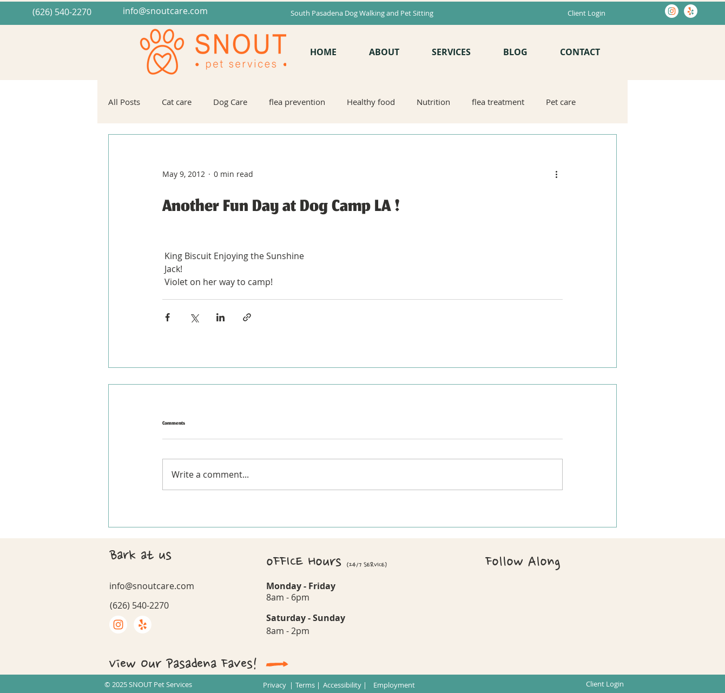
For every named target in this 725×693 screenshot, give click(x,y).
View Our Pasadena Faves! (183, 664)
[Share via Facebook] (167, 317)
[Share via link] (247, 317)
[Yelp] (690, 11)
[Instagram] (671, 11)
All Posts (124, 101)
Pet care (561, 101)
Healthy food (371, 101)
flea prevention (297, 101)
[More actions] (556, 173)
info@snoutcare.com (165, 11)
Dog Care (230, 101)
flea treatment (498, 101)
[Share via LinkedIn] (220, 317)
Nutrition (433, 101)
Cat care (177, 101)
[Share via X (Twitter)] (194, 317)
